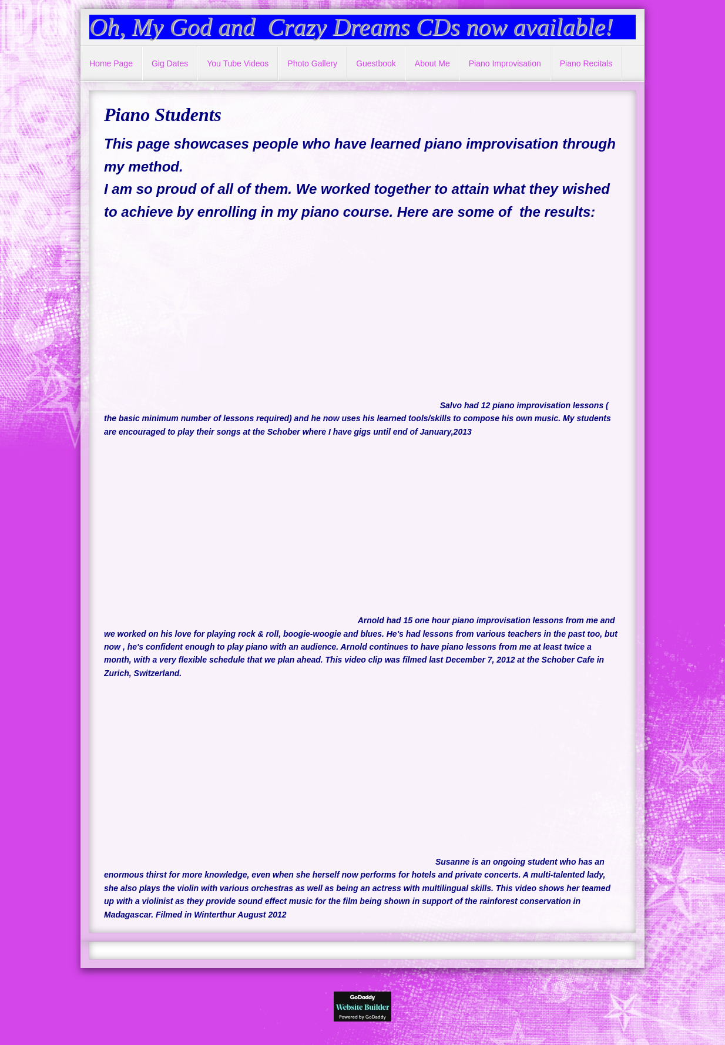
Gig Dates (170, 63)
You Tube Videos (237, 63)
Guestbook (376, 63)
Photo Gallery (312, 63)
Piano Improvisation (505, 63)
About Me (432, 63)
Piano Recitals (586, 63)
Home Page (111, 63)
